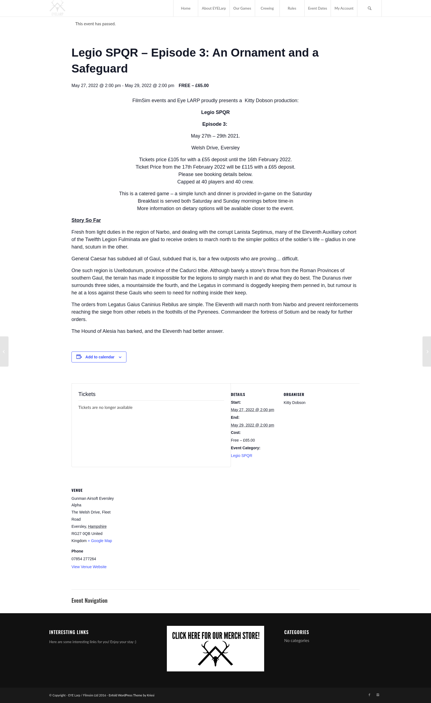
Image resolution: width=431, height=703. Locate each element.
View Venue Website (89, 567)
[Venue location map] (153, 517)
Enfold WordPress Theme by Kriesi (131, 695)
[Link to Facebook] (369, 695)
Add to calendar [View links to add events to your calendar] (100, 357)
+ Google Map (100, 541)
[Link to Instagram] (378, 695)
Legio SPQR (241, 455)
